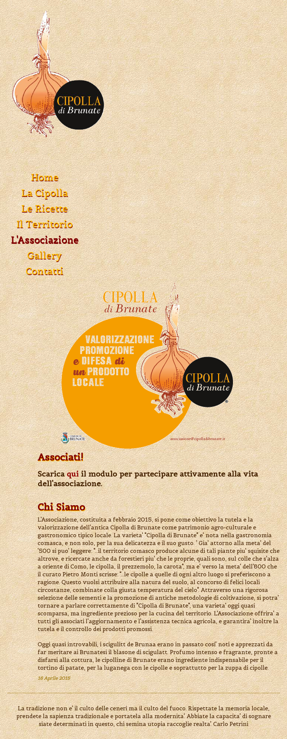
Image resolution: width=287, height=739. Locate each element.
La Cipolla (44, 193)
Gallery (44, 255)
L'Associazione (45, 240)
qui (73, 474)
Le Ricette (44, 208)
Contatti (44, 271)
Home (45, 177)
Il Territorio (44, 224)
